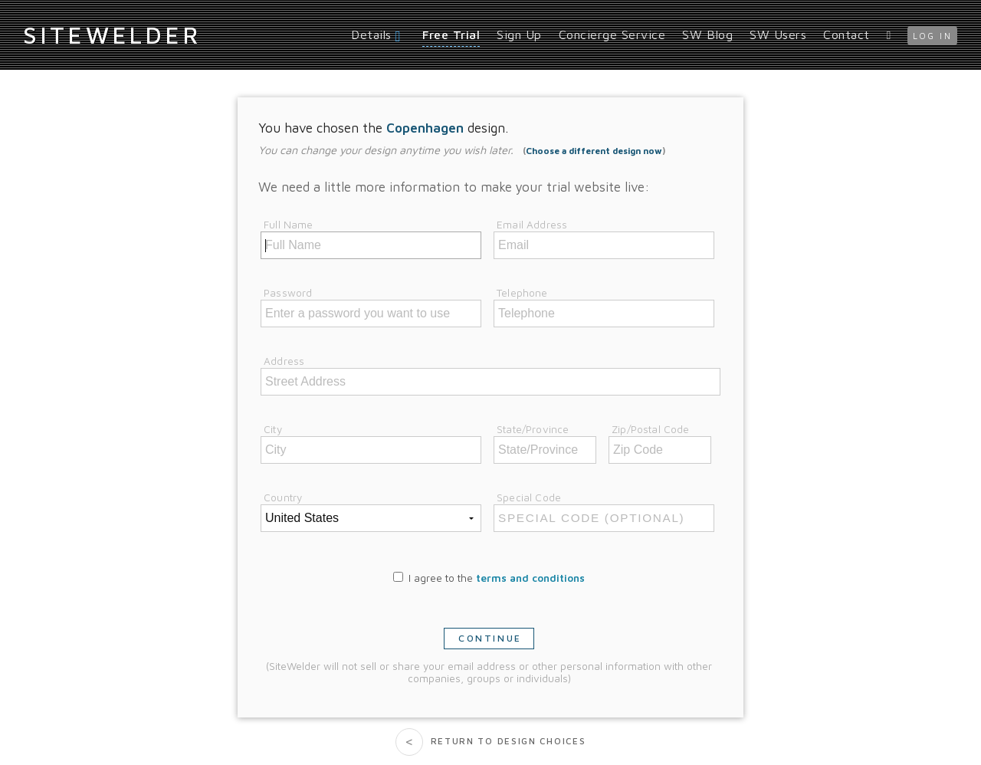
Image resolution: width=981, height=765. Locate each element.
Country (283, 497)
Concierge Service (612, 34)
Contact (846, 34)
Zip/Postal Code (651, 429)
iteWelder (112, 34)
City (273, 429)
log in (932, 36)
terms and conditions (530, 578)
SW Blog (707, 34)
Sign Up (519, 34)
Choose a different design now (594, 151)
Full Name (288, 224)
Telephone (522, 293)
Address (284, 361)
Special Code (529, 497)
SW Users (778, 34)
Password (288, 293)
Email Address (532, 224)
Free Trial (451, 34)
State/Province (533, 429)
